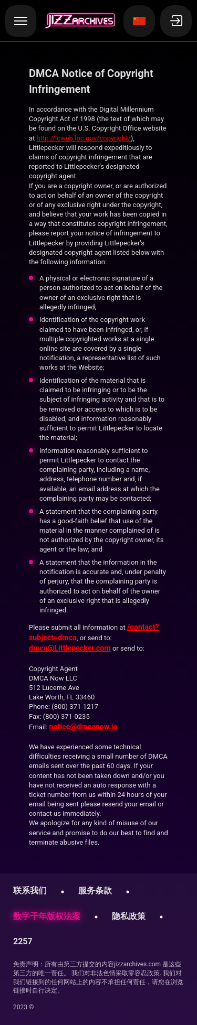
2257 (23, 941)
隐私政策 (129, 916)
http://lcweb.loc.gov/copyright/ (84, 138)
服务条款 (95, 890)
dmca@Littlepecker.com (70, 648)
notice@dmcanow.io (83, 726)
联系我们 (30, 890)
